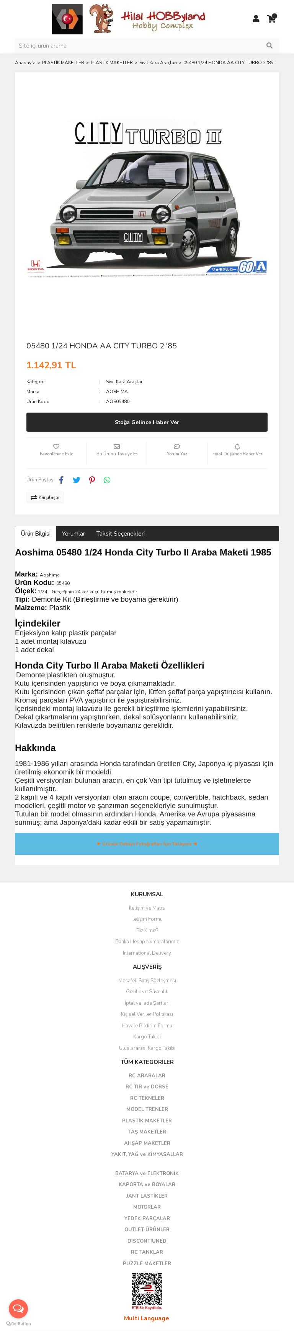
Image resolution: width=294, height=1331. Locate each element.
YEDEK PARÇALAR (147, 1218)
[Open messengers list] (18, 1308)
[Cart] (271, 19)
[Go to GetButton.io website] (18, 1323)
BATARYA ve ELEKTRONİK (147, 1173)
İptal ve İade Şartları (147, 1003)
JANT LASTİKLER (147, 1196)
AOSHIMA (117, 392)
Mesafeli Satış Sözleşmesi (147, 980)
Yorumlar (73, 533)
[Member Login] (256, 19)
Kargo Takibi (147, 1036)
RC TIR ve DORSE (147, 1086)
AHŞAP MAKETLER (147, 1143)
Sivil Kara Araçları (125, 382)
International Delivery (147, 953)
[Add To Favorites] (56, 453)
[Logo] (129, 19)
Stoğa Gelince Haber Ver (147, 422)
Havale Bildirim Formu (147, 1025)
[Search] (147, 45)
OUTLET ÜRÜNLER (147, 1229)
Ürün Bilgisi (36, 533)
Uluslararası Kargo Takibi (147, 1048)
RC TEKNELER (147, 1098)
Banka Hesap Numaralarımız (147, 941)
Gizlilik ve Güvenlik (147, 991)
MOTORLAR (147, 1207)
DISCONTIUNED (147, 1241)
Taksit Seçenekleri (120, 533)
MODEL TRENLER (147, 1109)
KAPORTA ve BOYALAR (147, 1184)
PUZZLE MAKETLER (147, 1263)
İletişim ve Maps (147, 908)
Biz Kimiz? (147, 930)
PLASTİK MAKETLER (147, 1120)
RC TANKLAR (147, 1252)
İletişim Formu (147, 919)
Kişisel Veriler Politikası (147, 1014)
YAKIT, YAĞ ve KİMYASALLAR (147, 1154)
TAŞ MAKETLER (147, 1132)
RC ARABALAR (147, 1075)
